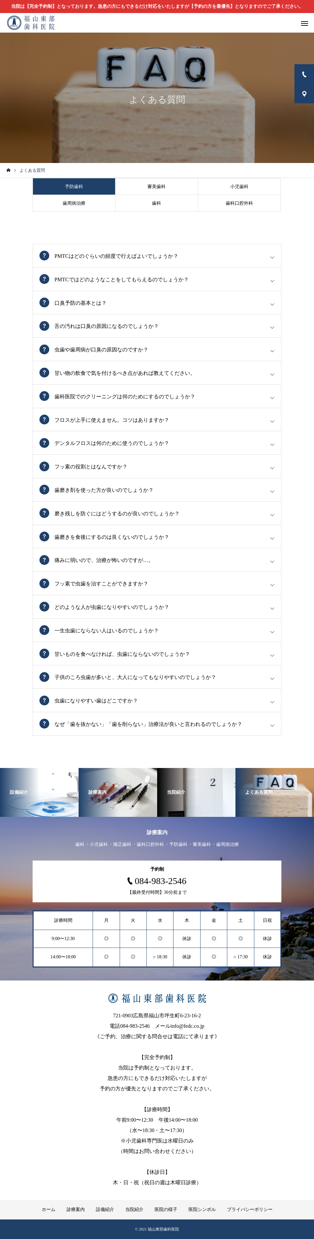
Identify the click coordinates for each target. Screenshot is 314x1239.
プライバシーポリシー (250, 1209)
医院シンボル (202, 1209)
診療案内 (76, 1209)
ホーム (48, 1209)
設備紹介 (105, 1209)
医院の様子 (166, 1209)
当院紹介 (134, 1209)
